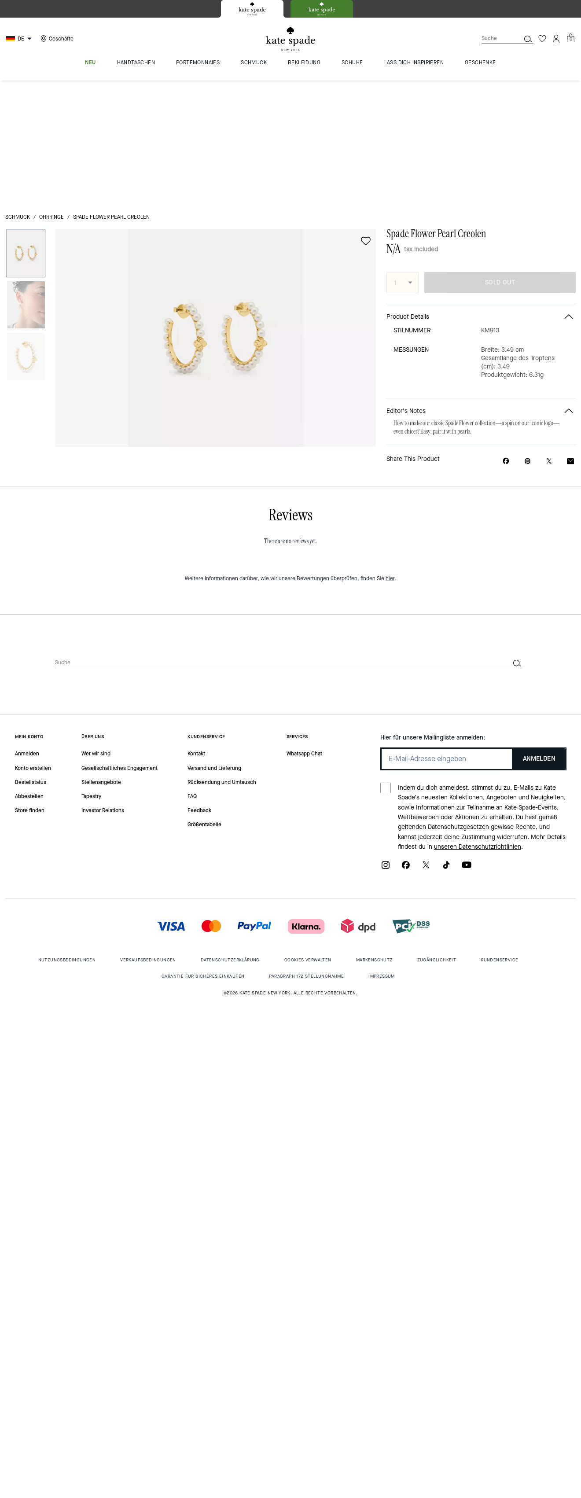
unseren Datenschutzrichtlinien (477, 724)
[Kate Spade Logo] (290, 39)
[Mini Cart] (570, 38)
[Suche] (494, 38)
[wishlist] (366, 118)
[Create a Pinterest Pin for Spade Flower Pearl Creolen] (527, 338)
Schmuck (17, 94)
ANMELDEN (539, 635)
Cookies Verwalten (307, 836)
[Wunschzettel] (542, 38)
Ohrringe (51, 94)
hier (390, 455)
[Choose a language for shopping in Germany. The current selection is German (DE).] (20, 38)
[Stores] (56, 38)
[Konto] (556, 38)
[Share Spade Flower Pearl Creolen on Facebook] (505, 338)
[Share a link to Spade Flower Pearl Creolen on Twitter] (549, 338)
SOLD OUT (500, 159)
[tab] (252, 9)
